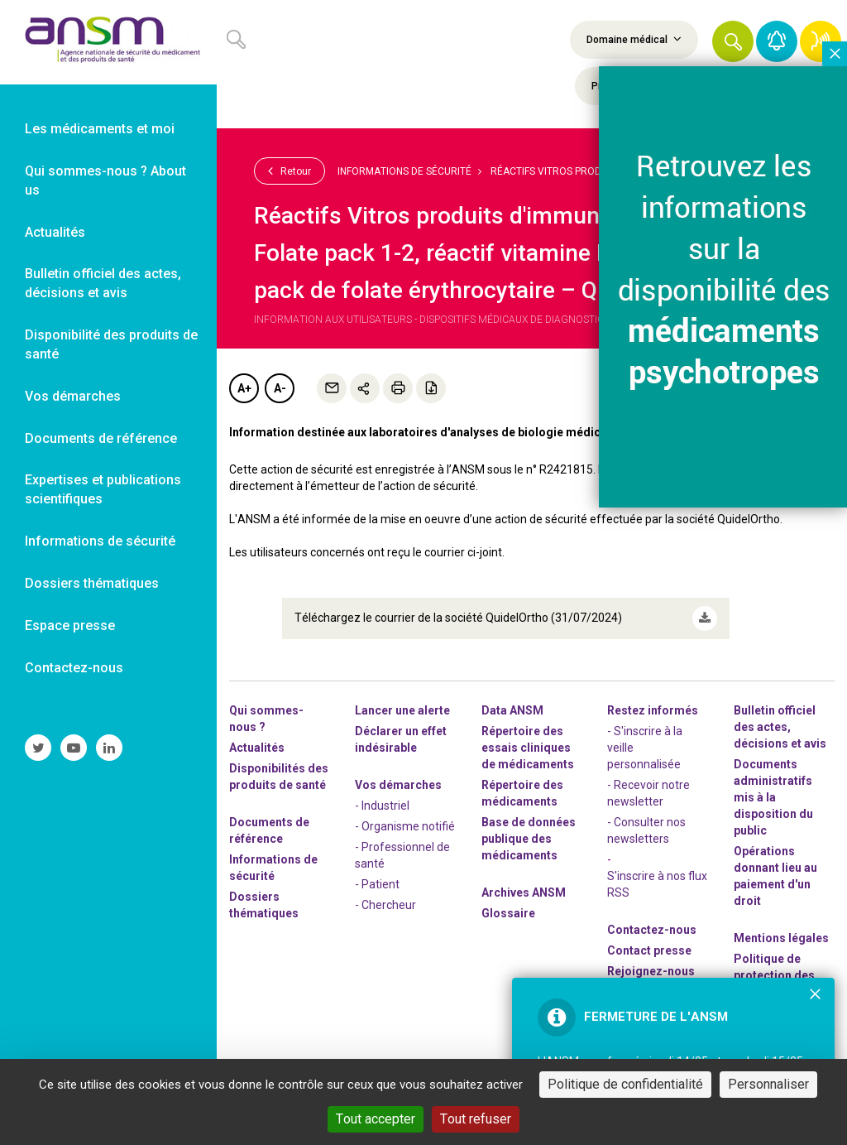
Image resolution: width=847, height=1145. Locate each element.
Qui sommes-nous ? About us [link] (105, 180)
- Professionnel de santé (402, 855)
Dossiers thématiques (264, 905)
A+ (244, 388)
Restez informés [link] (652, 710)
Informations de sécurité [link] (100, 541)
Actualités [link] (55, 232)
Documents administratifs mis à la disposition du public (773, 797)
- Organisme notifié (405, 826)
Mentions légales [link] (781, 938)
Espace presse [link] (70, 625)
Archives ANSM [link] (523, 892)
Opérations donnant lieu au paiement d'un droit (775, 875)
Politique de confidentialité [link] (625, 1084)
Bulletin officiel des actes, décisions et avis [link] (103, 283)
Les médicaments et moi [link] (100, 129)
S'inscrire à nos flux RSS (657, 884)
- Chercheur (385, 905)
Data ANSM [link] (512, 710)
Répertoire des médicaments (522, 793)
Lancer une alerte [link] (402, 710)
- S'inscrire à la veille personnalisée (644, 747)
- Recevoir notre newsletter (648, 793)
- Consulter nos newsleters (646, 830)
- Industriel (382, 805)
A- (280, 388)
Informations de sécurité (404, 171)
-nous (651, 971)
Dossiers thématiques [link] (92, 583)
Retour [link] (289, 170)
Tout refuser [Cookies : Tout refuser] (475, 1119)
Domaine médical (634, 39)
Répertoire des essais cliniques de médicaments (527, 747)
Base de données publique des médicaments (528, 838)
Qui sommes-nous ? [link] (266, 719)
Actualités (257, 747)
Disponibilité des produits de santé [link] (111, 344)
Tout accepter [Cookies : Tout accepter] (375, 1119)
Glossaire (508, 913)
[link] (108, 42)
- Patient (377, 884)
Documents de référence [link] (101, 438)
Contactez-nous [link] (74, 668)
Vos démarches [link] (73, 396)
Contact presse (649, 950)
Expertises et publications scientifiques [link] (103, 489)
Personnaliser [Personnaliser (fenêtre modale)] (768, 1084)
